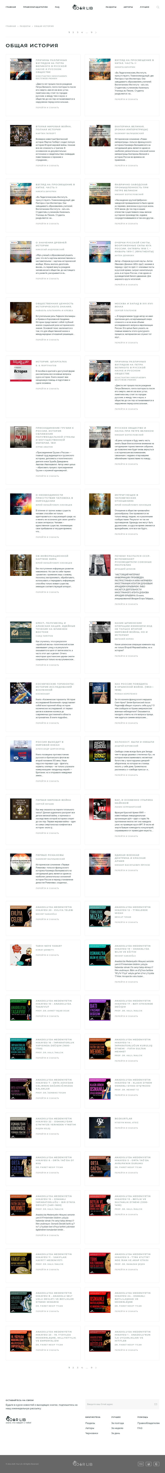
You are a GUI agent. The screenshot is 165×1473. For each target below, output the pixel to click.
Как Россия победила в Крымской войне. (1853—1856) (134, 687)
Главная (11, 7)
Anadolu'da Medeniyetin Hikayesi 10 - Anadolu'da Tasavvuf (54, 1003)
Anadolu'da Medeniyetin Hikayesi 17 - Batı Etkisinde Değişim (134, 1003)
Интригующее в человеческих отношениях (126, 498)
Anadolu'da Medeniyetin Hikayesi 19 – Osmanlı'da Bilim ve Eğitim (133, 948)
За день (115, 1433)
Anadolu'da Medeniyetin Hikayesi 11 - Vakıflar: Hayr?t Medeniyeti (54, 1257)
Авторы (128, 7)
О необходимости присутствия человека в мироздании (54, 498)
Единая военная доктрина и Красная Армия (130, 858)
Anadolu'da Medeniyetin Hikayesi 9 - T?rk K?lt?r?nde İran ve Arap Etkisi (133, 1257)
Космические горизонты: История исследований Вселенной (55, 687)
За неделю (117, 1428)
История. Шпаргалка (51, 361)
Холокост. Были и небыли (134, 742)
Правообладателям (35, 7)
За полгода (117, 1423)
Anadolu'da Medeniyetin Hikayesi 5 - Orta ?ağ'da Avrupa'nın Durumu (133, 1160)
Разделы (111, 7)
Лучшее (144, 7)
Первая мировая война (53, 800)
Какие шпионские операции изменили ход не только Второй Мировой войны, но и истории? (133, 629)
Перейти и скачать (47, 108)
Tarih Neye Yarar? (49, 945)
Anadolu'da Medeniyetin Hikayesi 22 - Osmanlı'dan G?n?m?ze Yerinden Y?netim (56, 1121)
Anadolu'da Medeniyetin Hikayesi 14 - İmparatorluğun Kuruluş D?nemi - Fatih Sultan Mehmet (133, 1045)
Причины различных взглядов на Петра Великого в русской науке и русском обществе (51, 66)
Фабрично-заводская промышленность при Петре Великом (132, 187)
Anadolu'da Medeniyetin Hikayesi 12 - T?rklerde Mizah (133, 910)
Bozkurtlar (123, 1118)
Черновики (91, 1433)
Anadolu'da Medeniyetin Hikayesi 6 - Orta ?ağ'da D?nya (55, 1160)
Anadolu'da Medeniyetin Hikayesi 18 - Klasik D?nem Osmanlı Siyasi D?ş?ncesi (133, 1082)
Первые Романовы (50, 855)
